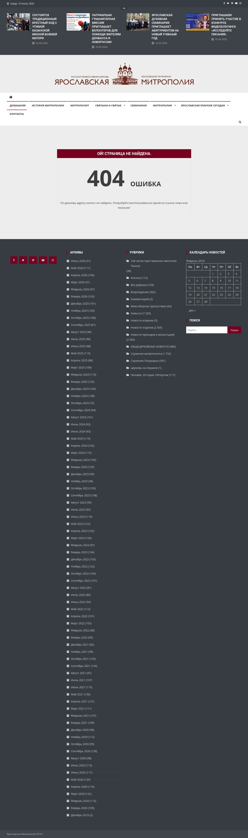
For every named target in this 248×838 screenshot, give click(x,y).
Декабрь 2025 (80, 303)
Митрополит (79, 105)
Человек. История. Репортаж (149, 375)
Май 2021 (77, 694)
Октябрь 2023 (80, 488)
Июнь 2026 (78, 261)
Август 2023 (78, 502)
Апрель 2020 (79, 786)
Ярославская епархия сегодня (203, 105)
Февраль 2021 (80, 715)
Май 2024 (77, 438)
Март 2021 (78, 708)
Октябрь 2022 (80, 573)
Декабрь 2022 (80, 559)
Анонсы (136, 278)
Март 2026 (78, 282)
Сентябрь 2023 (80, 495)
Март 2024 (78, 453)
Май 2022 (77, 609)
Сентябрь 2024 (80, 410)
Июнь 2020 (78, 772)
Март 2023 (78, 538)
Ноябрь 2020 (79, 737)
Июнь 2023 (78, 516)
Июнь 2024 (78, 431)
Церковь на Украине (144, 368)
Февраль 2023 (80, 545)
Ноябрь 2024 (79, 396)
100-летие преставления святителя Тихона (154, 263)
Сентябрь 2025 (80, 325)
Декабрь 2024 (80, 389)
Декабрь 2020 (80, 730)
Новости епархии (142, 320)
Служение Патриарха (144, 361)
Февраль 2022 (80, 630)
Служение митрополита (146, 353)
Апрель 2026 (79, 275)
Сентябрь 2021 (80, 666)
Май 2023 (77, 524)
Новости (136, 313)
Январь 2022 (79, 637)
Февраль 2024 (80, 460)
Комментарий (140, 299)
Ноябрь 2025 (79, 310)
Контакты (17, 114)
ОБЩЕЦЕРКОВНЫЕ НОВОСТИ (150, 346)
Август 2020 (78, 758)
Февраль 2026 (80, 289)
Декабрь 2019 (80, 815)
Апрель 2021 (79, 701)
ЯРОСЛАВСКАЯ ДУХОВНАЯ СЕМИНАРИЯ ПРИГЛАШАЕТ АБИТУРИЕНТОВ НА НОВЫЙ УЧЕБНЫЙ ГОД (165, 26)
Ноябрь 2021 (79, 651)
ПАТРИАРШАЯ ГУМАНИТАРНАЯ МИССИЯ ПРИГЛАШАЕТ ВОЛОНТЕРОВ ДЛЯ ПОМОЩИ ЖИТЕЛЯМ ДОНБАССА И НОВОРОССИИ (106, 28)
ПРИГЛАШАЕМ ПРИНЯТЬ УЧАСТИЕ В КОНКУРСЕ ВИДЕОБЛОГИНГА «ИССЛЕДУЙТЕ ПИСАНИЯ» (226, 24)
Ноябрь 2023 (79, 481)
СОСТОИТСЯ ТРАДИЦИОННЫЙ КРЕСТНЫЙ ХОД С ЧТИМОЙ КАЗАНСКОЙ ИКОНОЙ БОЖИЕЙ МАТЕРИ (44, 26)
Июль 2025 (78, 339)
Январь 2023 (79, 552)
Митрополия (162, 105)
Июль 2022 (78, 595)
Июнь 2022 (78, 602)
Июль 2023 (78, 509)
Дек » (192, 310)
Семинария (138, 105)
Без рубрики (139, 285)
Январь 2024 (79, 467)
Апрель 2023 (79, 531)
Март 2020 (78, 794)
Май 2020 (77, 779)
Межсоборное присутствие (148, 306)
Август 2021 (78, 673)
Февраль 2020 (80, 801)
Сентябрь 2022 (80, 580)
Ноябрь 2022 (79, 566)
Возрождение (139, 292)
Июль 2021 (78, 680)
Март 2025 (78, 367)
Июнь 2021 (78, 687)
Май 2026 (77, 268)
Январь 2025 (79, 381)
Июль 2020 (78, 765)
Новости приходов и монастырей (152, 334)
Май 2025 (77, 353)
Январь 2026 (79, 296)
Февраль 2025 (80, 374)
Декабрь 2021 (80, 644)
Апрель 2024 (79, 445)
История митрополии (48, 105)
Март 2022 (78, 623)
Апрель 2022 (79, 616)
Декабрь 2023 (80, 474)
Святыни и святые (108, 105)
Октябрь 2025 (80, 318)
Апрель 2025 (79, 360)
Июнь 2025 (78, 346)
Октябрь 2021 (80, 659)
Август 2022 (78, 588)
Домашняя (18, 105)
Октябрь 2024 (80, 403)
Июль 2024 (78, 424)
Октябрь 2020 (80, 744)
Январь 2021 (79, 723)
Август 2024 (78, 417)
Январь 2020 (79, 808)
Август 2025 (78, 332)
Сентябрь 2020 (80, 751)
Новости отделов (142, 327)
